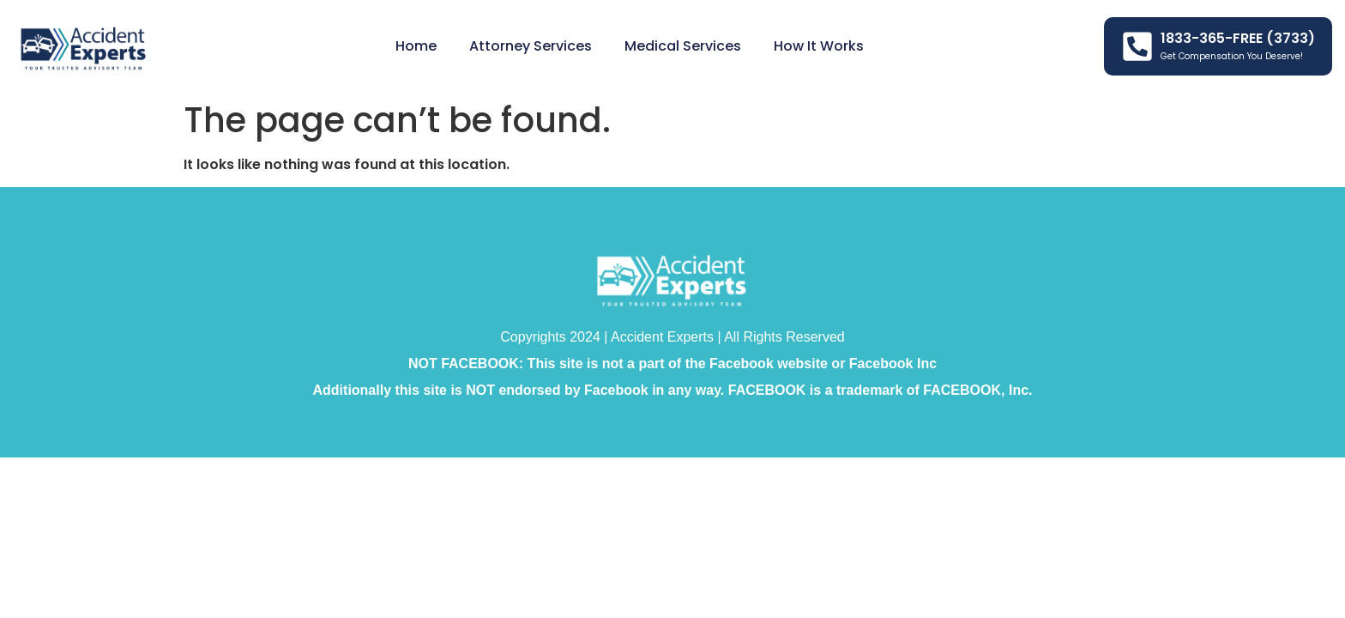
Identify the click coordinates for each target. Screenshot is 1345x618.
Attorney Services (530, 46)
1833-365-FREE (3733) (1238, 38)
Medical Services (682, 46)
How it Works (819, 46)
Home (416, 46)
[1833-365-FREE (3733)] (1137, 46)
